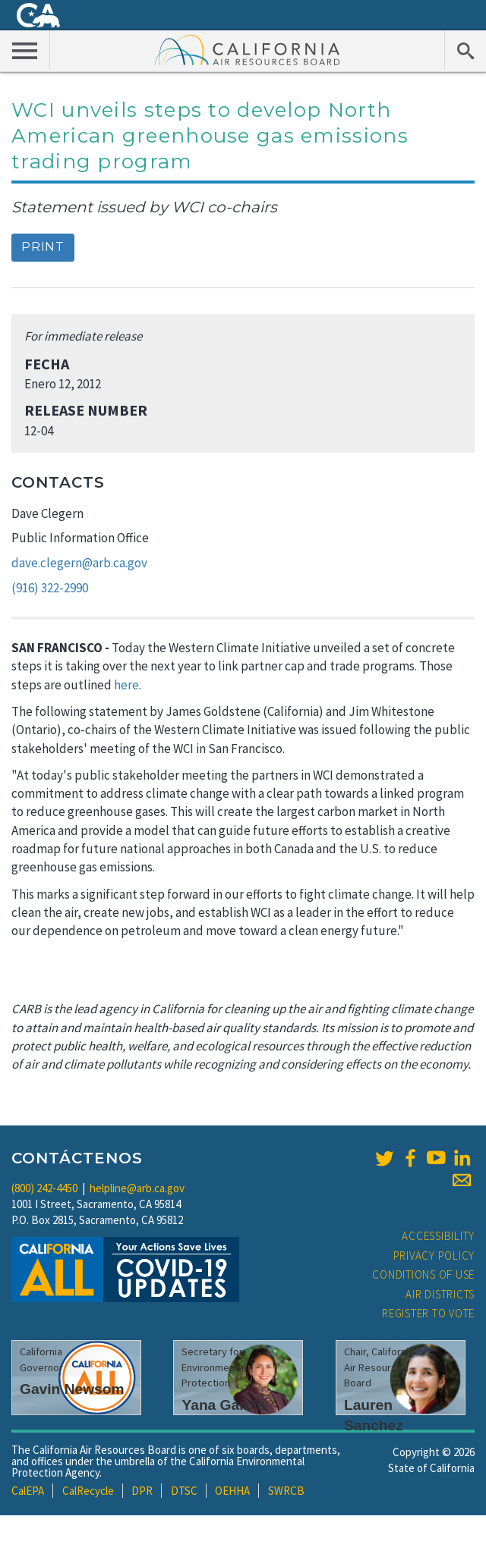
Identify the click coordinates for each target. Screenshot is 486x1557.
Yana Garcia (223, 1405)
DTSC (184, 1490)
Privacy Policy (434, 1255)
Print (43, 247)
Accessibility (438, 1236)
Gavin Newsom (72, 1389)
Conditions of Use (423, 1274)
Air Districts (440, 1294)
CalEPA (27, 1490)
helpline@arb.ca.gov (137, 1188)
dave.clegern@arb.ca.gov (79, 562)
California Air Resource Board (247, 49)
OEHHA (232, 1490)
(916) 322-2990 (49, 587)
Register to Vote (428, 1313)
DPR (142, 1490)
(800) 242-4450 (44, 1188)
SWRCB (286, 1490)
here (126, 684)
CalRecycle (88, 1490)
